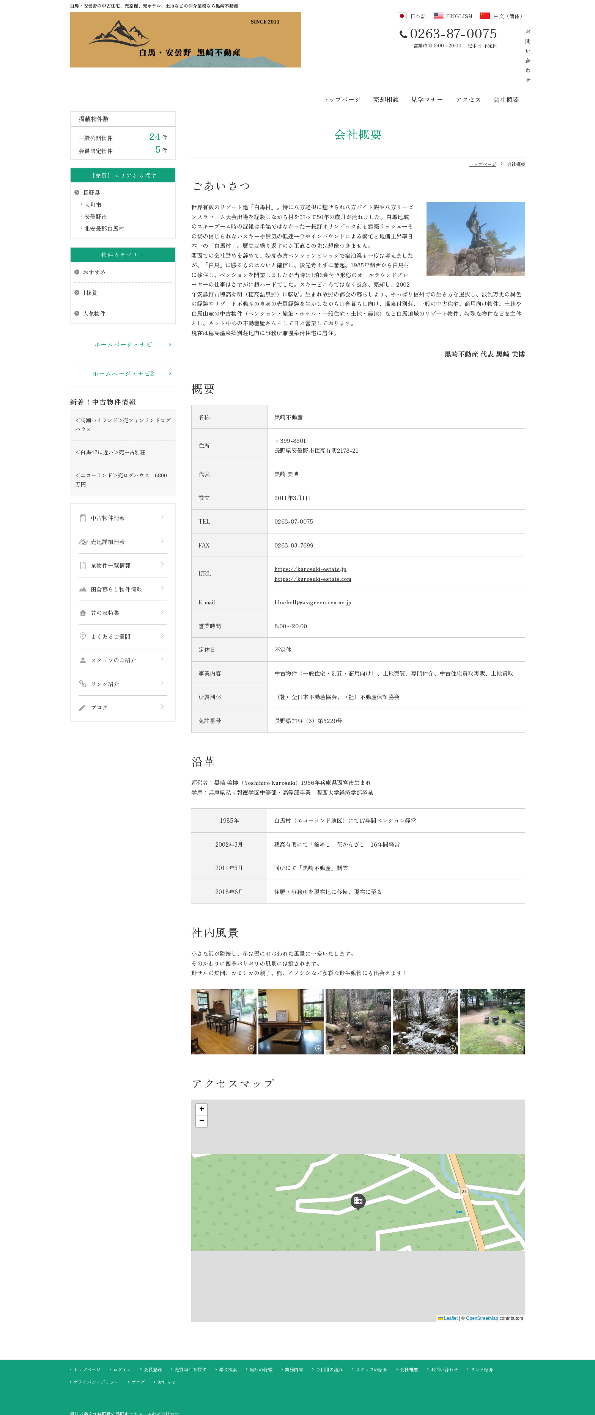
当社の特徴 (261, 1333)
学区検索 (228, 1333)
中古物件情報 (108, 482)
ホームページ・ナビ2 (123, 337)
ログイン (122, 1333)
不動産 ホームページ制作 (297, 1408)
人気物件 (94, 277)
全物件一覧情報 (111, 529)
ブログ (99, 671)
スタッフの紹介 (371, 1333)
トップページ (341, 63)
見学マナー (427, 63)
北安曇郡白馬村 (104, 192)
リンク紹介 (105, 647)
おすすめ (94, 236)
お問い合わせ (488, 36)
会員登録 (153, 1333)
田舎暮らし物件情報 (116, 553)
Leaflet (448, 1282)
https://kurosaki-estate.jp (310, 533)
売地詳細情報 (108, 505)
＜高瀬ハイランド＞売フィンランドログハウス (123, 388)
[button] (358, 1164)
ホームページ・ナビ (123, 308)
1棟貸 (90, 256)
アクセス (468, 63)
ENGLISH (459, 16)
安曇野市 (95, 180)
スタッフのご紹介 (113, 624)
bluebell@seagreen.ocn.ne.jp (312, 566)
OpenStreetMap (482, 1282)
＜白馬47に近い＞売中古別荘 (110, 416)
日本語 (418, 16)
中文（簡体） (509, 16)
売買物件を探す (190, 1333)
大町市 (92, 168)
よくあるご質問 (111, 600)
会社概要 (506, 63)
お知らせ (166, 1345)
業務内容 (294, 1333)
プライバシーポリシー (96, 1345)
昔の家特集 (105, 576)
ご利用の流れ (329, 1333)
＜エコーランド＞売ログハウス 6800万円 (121, 443)
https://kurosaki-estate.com (312, 542)
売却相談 (386, 63)
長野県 (91, 156)
